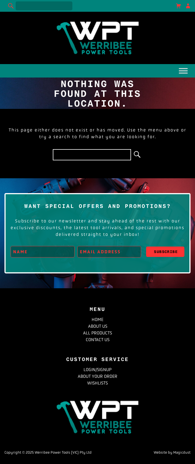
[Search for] (44, 5)
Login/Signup (97, 369)
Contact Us (98, 339)
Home (97, 319)
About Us (97, 326)
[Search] (11, 5)
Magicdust (182, 452)
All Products (97, 333)
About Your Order (97, 376)
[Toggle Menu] (183, 72)
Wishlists (97, 383)
